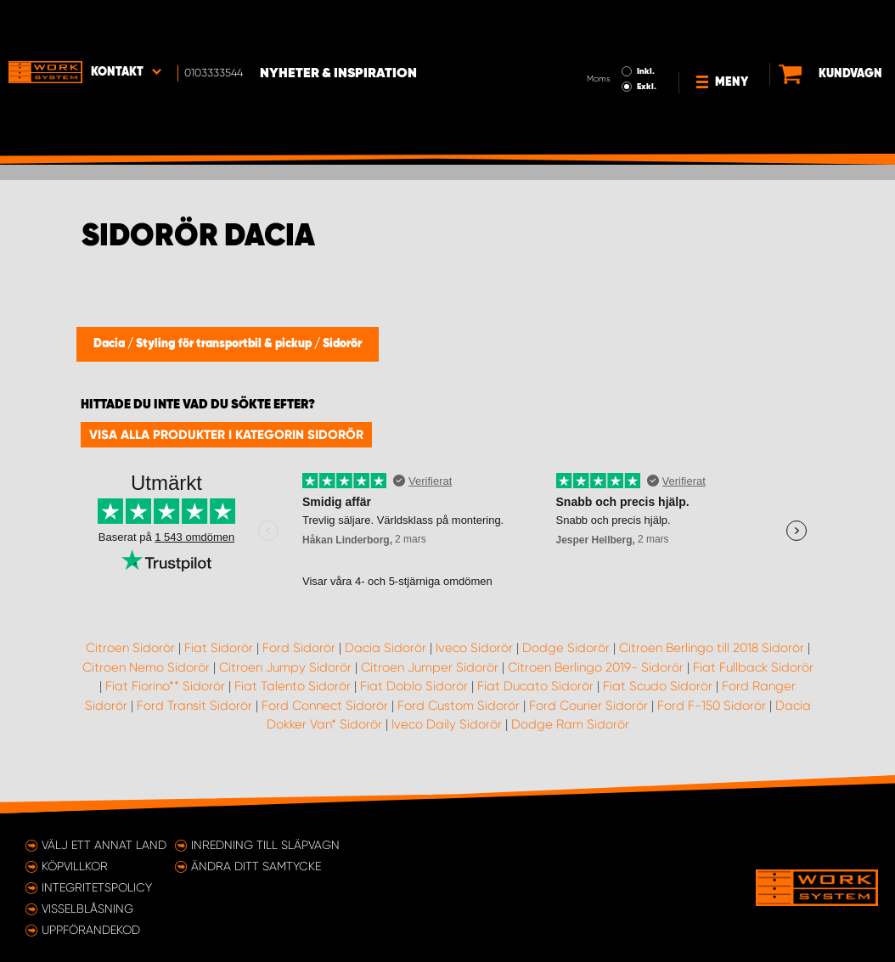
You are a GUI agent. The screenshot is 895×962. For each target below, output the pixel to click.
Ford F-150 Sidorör (711, 705)
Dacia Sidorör (385, 647)
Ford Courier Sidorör (588, 705)
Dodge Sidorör (566, 647)
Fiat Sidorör (218, 647)
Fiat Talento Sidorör (292, 686)
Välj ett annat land (104, 845)
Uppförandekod (91, 930)
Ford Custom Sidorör (458, 705)
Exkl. (605, 39)
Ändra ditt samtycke (256, 866)
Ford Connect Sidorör (325, 705)
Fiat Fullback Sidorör (753, 667)
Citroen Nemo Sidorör (146, 667)
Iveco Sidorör (474, 647)
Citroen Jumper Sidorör (429, 667)
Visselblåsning (87, 908)
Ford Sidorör (298, 647)
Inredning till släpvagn (265, 845)
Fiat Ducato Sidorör (535, 686)
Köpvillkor (75, 866)
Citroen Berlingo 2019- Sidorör (596, 667)
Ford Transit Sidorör (194, 705)
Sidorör (342, 344)
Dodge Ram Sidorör (570, 724)
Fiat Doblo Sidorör (414, 686)
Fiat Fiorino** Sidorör (165, 686)
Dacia (110, 344)
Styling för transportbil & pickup (225, 344)
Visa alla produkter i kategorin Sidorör (226, 434)
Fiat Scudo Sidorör (657, 686)
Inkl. (604, 24)
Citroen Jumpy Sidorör (285, 667)
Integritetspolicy (97, 887)
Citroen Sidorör (130, 647)
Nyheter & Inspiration (338, 26)
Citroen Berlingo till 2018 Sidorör (711, 647)
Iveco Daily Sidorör (446, 724)
